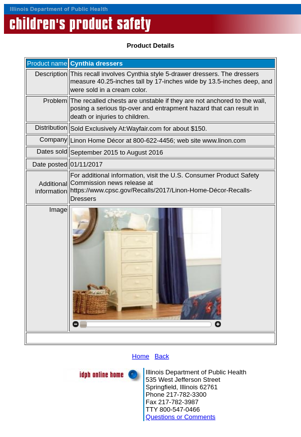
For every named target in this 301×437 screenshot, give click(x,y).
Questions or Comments (180, 417)
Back (162, 356)
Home (140, 356)
